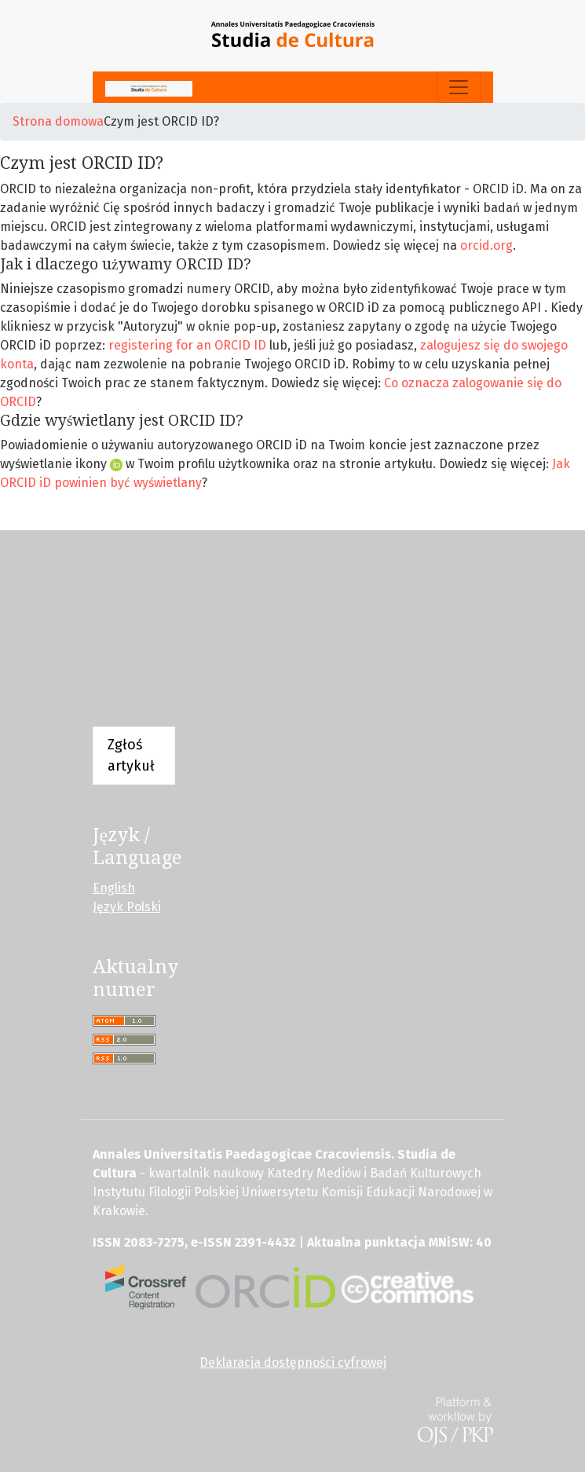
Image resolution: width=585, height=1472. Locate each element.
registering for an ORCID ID (187, 345)
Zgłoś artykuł (131, 755)
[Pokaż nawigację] (459, 87)
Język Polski (127, 906)
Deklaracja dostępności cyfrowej (292, 1362)
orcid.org (486, 245)
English (114, 888)
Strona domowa (58, 121)
